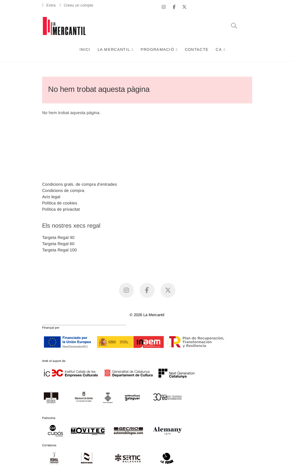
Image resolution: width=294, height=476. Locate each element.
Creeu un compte (76, 5)
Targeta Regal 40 (58, 237)
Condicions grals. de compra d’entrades (79, 184)
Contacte (197, 49)
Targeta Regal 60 (58, 243)
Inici (85, 49)
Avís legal (51, 196)
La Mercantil (114, 49)
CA (219, 49)
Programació (157, 49)
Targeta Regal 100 (59, 250)
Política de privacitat (61, 209)
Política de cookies (59, 203)
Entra (48, 5)
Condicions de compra (63, 190)
